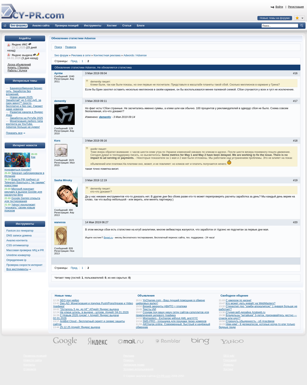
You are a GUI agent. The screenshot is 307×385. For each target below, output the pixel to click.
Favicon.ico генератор (19, 230)
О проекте (29, 369)
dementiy (105, 117)
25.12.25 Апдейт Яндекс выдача (80, 327)
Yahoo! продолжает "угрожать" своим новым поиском (19, 207)
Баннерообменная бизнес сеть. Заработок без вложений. (24, 91)
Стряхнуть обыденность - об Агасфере (250, 321)
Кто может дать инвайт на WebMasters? (250, 303)
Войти (279, 6)
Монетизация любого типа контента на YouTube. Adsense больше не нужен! (24, 124)
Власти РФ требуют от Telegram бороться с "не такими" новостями (24, 182)
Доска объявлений (19, 64)
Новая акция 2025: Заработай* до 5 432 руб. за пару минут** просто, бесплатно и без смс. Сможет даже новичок (24, 103)
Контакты (29, 364)
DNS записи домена (19, 235)
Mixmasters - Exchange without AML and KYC (170, 318)
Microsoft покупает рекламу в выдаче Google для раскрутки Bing (23, 191)
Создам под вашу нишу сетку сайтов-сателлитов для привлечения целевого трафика (172, 314)
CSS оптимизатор (17, 245)
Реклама (128, 355)
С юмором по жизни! (238, 300)
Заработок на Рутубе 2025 (26, 118)
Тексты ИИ (149, 309)
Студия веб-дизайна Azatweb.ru (245, 312)
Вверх (281, 370)
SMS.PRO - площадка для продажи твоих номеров (174, 321)
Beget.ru (108, 237)
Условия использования (138, 369)
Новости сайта (32, 360)
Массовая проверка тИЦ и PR (25, 250)
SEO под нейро (69, 300)
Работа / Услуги (17, 70)
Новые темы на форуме (275, 18)
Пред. (74, 61)
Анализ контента (16, 240)
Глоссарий (230, 360)
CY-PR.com (163, 376)
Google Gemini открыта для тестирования (22, 200)
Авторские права (134, 364)
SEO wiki (228, 355)
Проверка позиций (34, 355)
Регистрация (296, 6)
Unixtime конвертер (18, 255)
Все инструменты (17, 269)
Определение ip (16, 260)
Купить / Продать (18, 67)
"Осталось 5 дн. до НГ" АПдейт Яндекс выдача (89, 309)
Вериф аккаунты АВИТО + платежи (165, 306)
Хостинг (228, 369)
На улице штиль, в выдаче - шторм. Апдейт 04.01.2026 (94, 312)
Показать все (14, 133)
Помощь (128, 360)
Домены (228, 364)
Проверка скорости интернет (24, 264)
